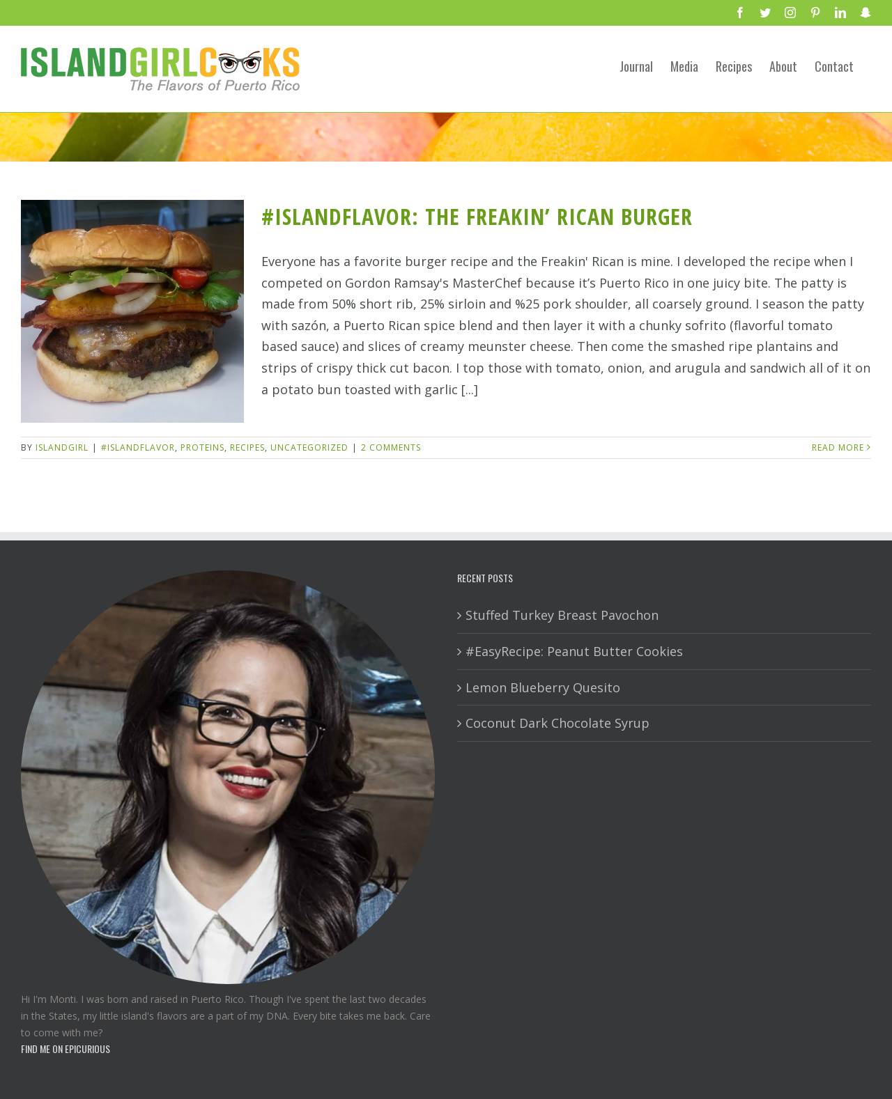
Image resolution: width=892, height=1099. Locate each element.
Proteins (202, 447)
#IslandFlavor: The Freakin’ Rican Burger (477, 216)
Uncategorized (309, 447)
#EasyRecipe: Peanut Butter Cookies (574, 651)
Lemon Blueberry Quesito (543, 687)
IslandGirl (62, 447)
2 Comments (391, 447)
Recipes (247, 447)
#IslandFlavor (138, 447)
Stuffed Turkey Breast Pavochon (562, 615)
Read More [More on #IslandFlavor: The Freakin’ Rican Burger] (838, 447)
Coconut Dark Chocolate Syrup (557, 723)
